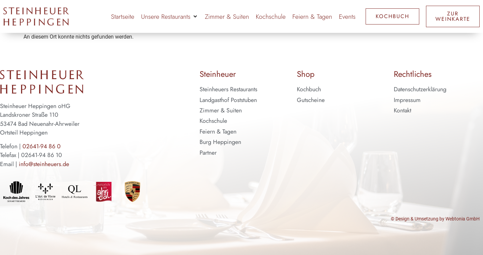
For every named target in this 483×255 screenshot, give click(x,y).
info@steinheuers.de (44, 164)
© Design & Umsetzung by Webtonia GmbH (435, 219)
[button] (169, 16)
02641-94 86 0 (41, 146)
